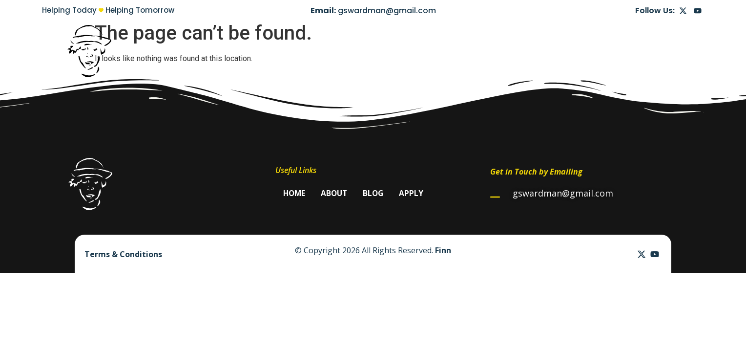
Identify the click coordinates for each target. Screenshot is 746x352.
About (586, 51)
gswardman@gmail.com (387, 10)
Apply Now (665, 51)
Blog (621, 51)
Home (547, 51)
